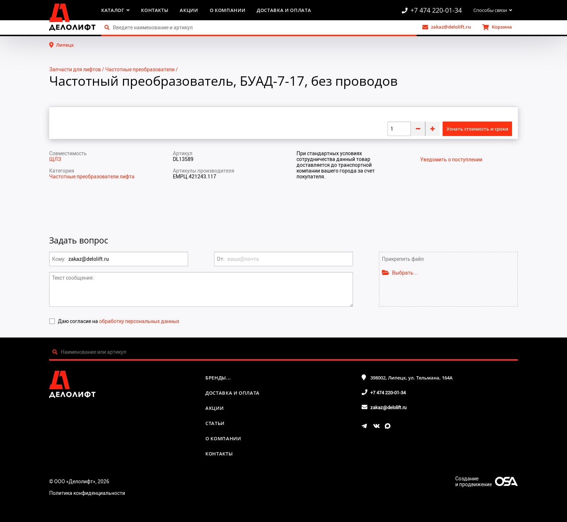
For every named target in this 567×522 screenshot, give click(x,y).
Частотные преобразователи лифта (92, 176)
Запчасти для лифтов (75, 69)
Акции (189, 10)
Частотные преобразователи (140, 69)
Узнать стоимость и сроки (477, 129)
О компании (228, 10)
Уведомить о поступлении (451, 159)
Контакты (154, 10)
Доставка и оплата (284, 10)
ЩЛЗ (55, 159)
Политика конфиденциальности (87, 492)
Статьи (215, 423)
